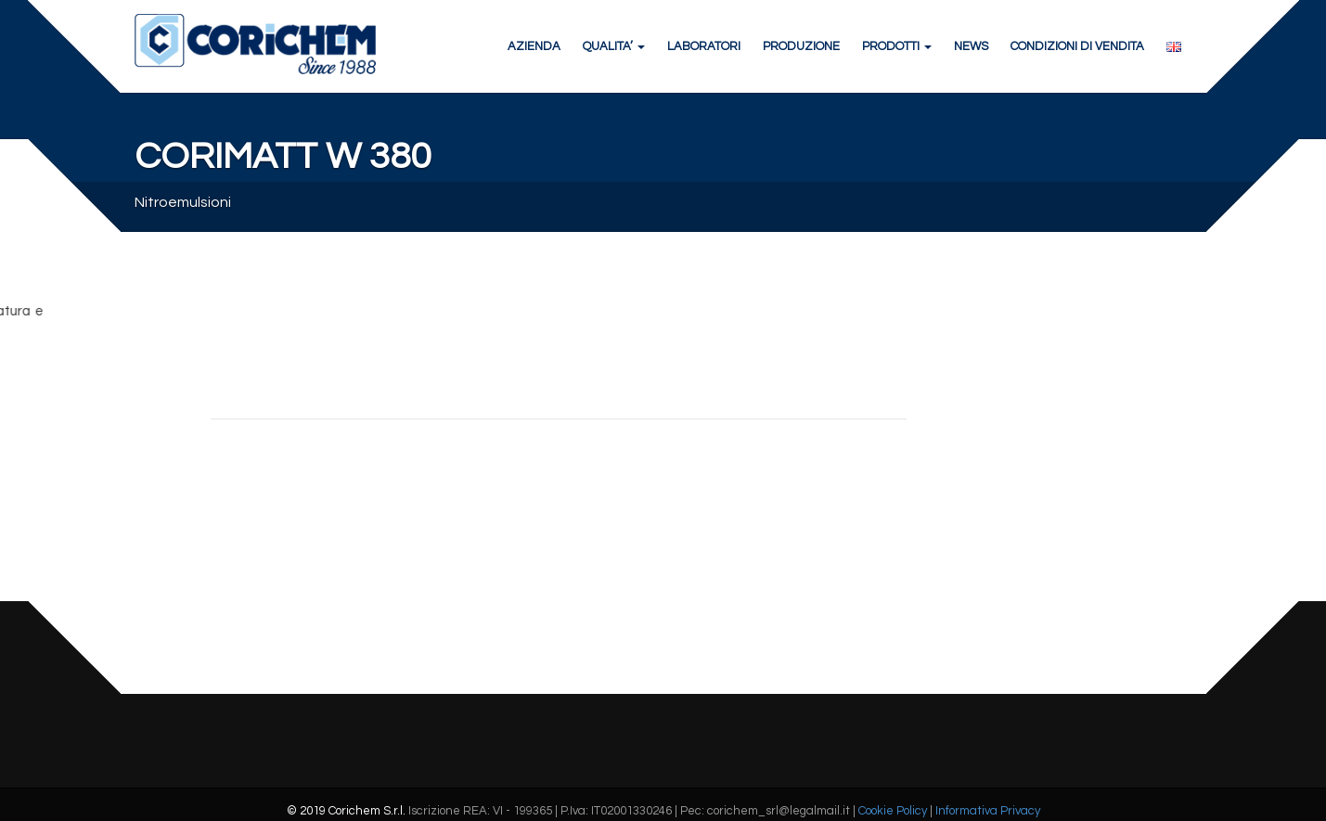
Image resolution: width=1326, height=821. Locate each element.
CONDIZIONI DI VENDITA (1077, 46)
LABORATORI (703, 46)
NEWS (971, 46)
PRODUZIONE (801, 46)
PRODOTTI (897, 46)
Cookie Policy (892, 810)
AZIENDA (534, 46)
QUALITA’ (614, 46)
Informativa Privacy (987, 810)
